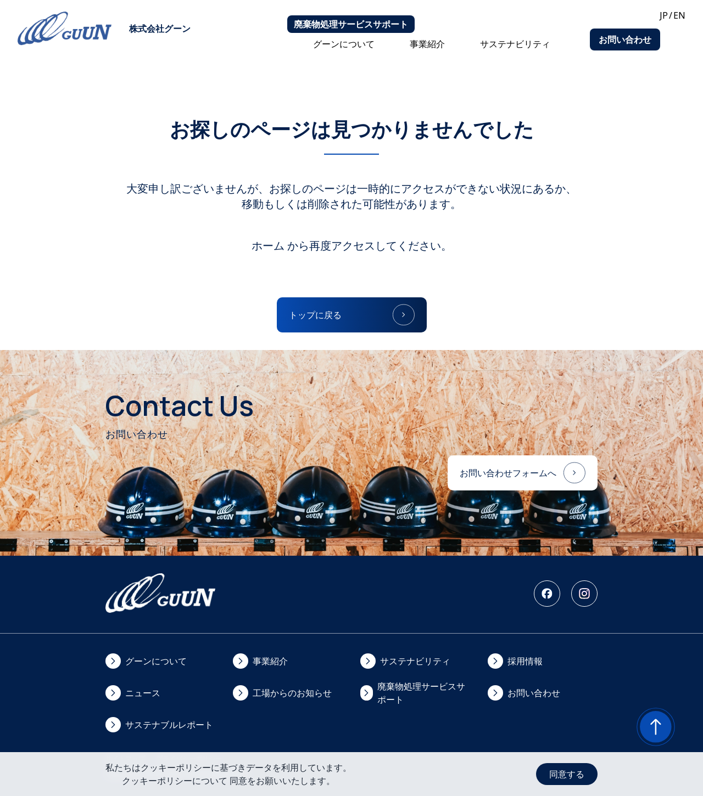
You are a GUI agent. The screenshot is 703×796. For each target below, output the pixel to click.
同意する (566, 774)
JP (664, 15)
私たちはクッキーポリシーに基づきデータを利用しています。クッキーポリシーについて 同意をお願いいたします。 (228, 774)
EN (679, 15)
